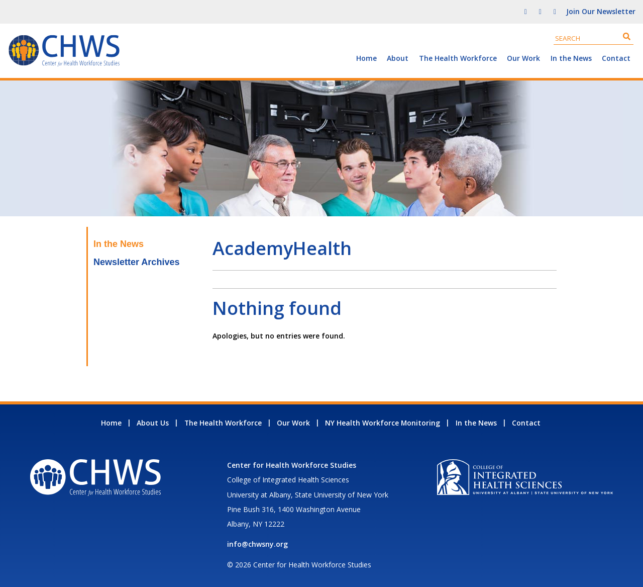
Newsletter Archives (136, 262)
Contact (616, 58)
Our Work (523, 58)
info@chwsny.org (257, 544)
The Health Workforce (458, 58)
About (397, 58)
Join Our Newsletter (600, 11)
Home (366, 58)
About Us (153, 423)
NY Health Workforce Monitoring (382, 423)
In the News (571, 58)
